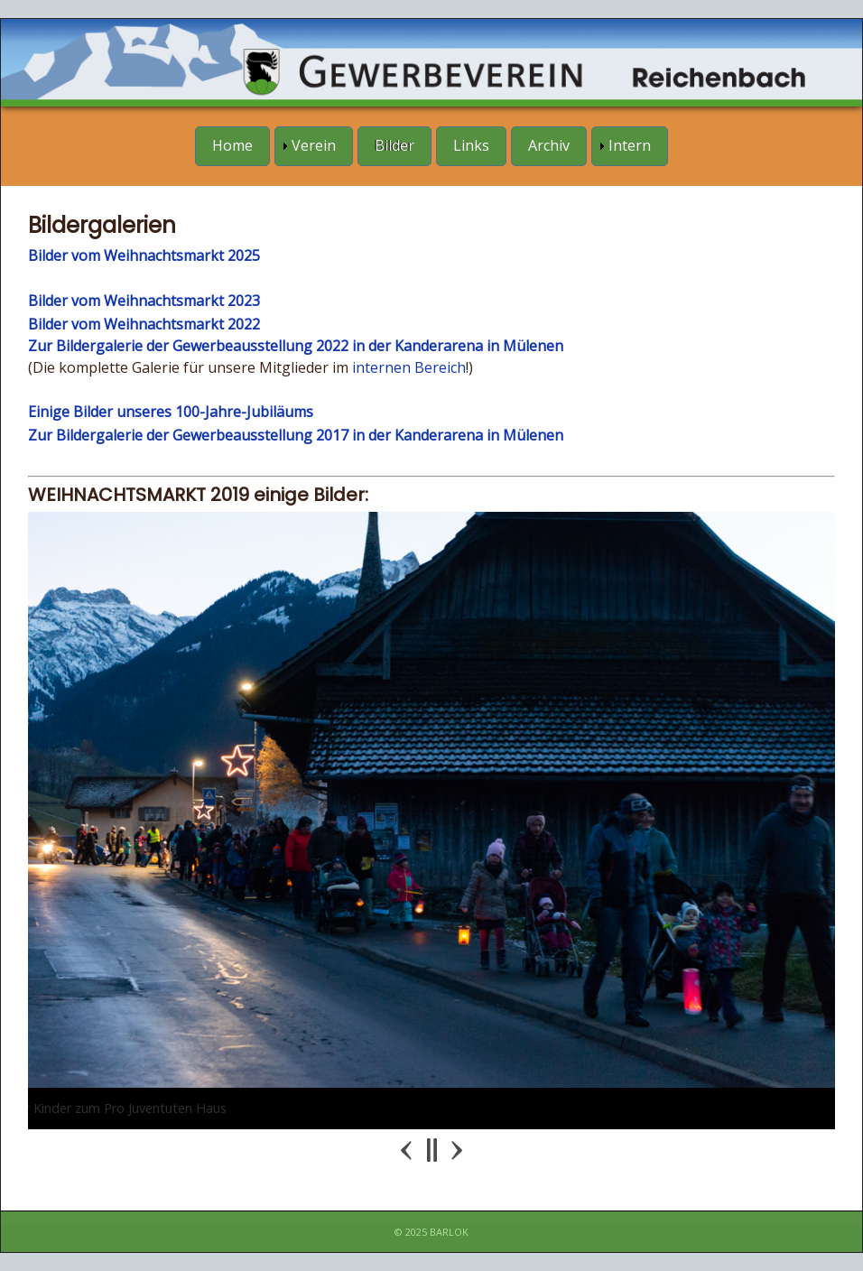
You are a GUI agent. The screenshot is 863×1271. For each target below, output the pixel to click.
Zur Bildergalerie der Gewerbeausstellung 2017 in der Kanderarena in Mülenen (295, 435)
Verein (314, 145)
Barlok (449, 1232)
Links (471, 145)
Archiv (549, 145)
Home (232, 145)
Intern (629, 145)
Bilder (394, 145)
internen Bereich (409, 367)
